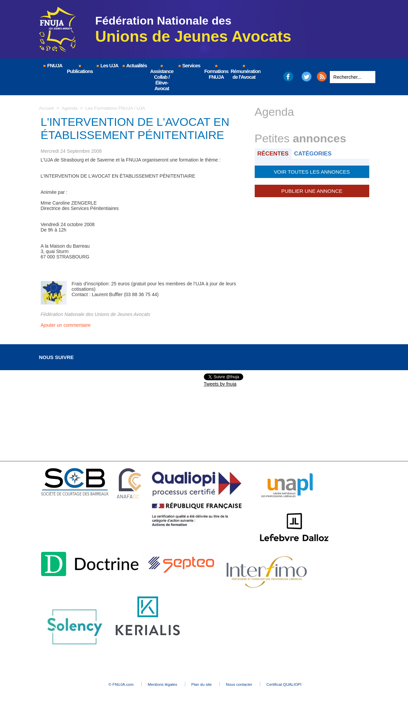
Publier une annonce (312, 190)
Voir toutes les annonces (312, 171)
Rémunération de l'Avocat (244, 72)
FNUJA (52, 65)
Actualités (134, 65)
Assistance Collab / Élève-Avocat (161, 78)
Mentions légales (157, 684)
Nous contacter (245, 684)
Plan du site (202, 684)
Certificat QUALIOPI (297, 684)
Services (189, 65)
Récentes (273, 153)
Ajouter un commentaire (66, 325)
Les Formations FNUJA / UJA (117, 108)
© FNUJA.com (109, 684)
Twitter (306, 76)
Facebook (288, 76)
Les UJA (107, 65)
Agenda (70, 108)
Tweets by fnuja (220, 384)
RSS (322, 76)
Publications (80, 69)
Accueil (46, 108)
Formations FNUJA (216, 72)
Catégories (314, 153)
